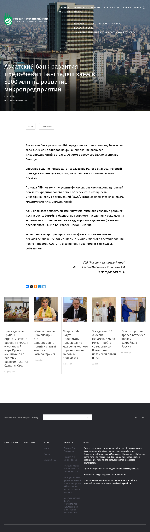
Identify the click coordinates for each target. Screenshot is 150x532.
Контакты (29, 442)
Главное (77, 24)
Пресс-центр (11, 442)
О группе (62, 7)
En (130, 7)
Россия (101, 24)
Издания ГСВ (50, 460)
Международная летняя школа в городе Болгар (72, 469)
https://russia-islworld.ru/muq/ (16, 100)
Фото (46, 448)
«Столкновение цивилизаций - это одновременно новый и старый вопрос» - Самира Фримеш (45, 343)
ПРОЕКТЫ (68, 442)
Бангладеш (47, 126)
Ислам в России (82, 28)
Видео (47, 454)
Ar (136, 7)
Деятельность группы (85, 7)
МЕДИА (47, 442)
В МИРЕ (114, 24)
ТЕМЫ (90, 24)
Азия (30, 126)
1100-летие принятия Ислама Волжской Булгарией (103, 32)
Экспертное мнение (69, 12)
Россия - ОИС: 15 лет (115, 7)
